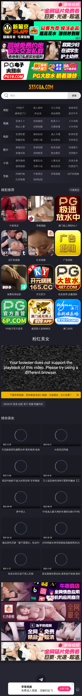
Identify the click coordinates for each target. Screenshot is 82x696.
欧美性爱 (73, 134)
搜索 (74, 95)
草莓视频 (55, 173)
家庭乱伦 (38, 160)
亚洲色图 (38, 147)
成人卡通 (55, 134)
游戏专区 (73, 107)
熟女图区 (55, 152)
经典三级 (38, 139)
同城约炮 (20, 173)
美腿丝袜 (20, 152)
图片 (5, 150)
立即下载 (64, 688)
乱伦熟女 (55, 139)
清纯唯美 (38, 152)
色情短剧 (38, 179)
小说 (5, 163)
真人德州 (38, 107)
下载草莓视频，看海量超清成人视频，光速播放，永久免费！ (44, 395)
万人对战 (55, 107)
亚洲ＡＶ (20, 120)
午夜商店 (38, 173)
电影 (5, 136)
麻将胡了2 (20, 113)
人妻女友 (55, 160)
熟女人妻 (20, 126)
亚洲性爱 (20, 134)
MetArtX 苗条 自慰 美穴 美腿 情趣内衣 (23, 404)
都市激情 (20, 160)
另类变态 (73, 139)
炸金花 (37, 113)
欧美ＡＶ (55, 120)
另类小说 (38, 166)
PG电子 (20, 107)
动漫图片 (73, 147)
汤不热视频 (73, 173)
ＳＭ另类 (73, 126)
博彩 (5, 110)
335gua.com (41, 87)
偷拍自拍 (38, 134)
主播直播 (55, 126)
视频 (5, 123)
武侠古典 (73, 160)
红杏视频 (20, 179)
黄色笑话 (55, 166)
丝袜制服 (38, 126)
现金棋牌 (55, 113)
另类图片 (73, 152)
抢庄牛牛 (73, 113)
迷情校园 (20, 166)
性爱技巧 (73, 166)
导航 (5, 176)
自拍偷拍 (38, 120)
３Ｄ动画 (73, 120)
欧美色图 (55, 147)
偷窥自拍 (20, 147)
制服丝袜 (20, 139)
